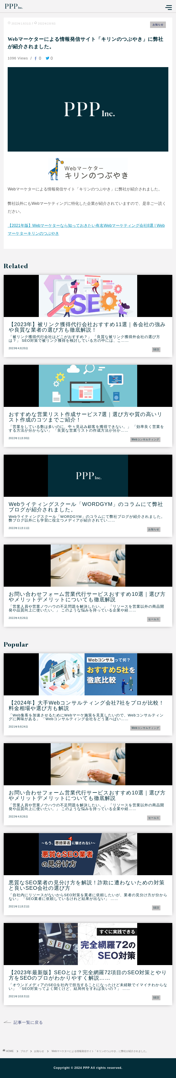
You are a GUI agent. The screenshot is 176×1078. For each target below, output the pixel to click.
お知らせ (158, 24)
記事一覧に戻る (28, 1023)
